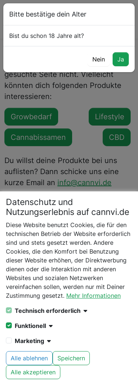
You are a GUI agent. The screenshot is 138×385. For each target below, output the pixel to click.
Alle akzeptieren (33, 372)
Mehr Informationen (93, 295)
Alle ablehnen (29, 358)
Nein (98, 59)
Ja (120, 59)
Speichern (71, 358)
